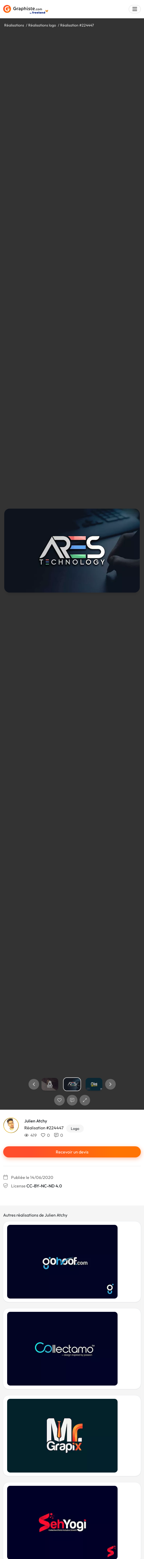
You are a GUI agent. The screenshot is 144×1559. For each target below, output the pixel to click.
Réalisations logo (42, 25)
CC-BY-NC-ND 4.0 (44, 1185)
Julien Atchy (35, 1120)
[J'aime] (59, 1100)
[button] (34, 1084)
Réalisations (14, 25)
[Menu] (135, 9)
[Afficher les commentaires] (72, 1100)
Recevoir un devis (72, 1152)
